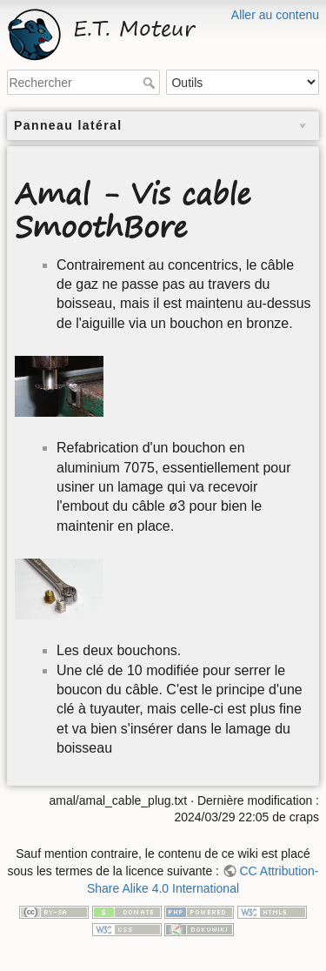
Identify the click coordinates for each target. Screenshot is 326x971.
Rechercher (151, 83)
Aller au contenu (275, 15)
